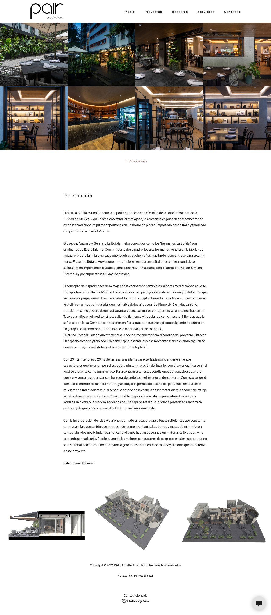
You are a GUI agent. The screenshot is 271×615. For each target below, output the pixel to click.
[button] (135, 160)
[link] (46, 11)
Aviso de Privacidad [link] (135, 576)
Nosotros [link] (180, 12)
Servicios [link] (206, 12)
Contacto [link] (232, 12)
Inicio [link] (129, 12)
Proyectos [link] (153, 12)
